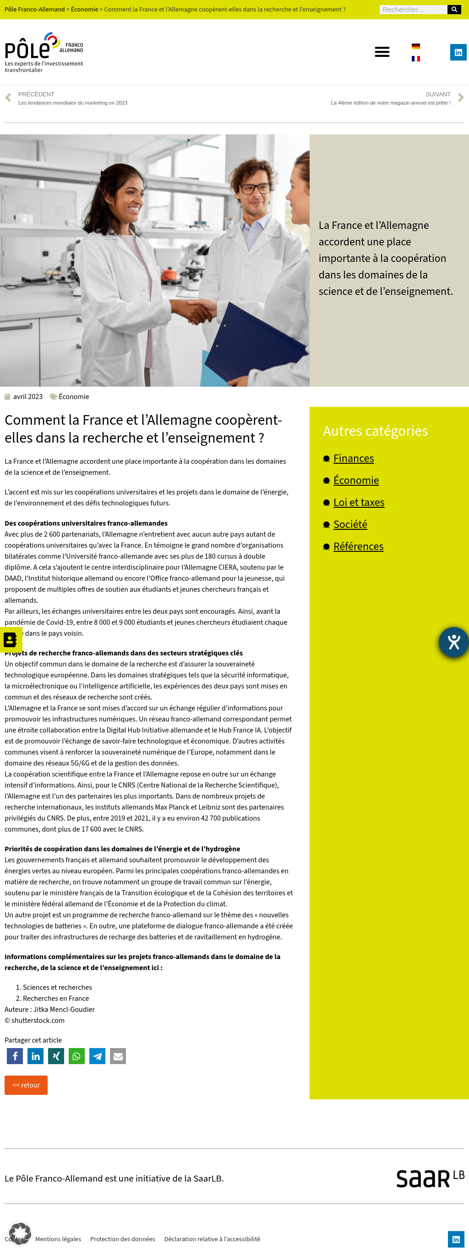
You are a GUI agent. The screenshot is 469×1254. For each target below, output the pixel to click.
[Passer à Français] (416, 58)
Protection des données (122, 1239)
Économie (74, 397)
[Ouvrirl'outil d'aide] (454, 642)
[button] (382, 51)
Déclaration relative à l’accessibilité (212, 1239)
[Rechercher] (454, 9)
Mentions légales (58, 1239)
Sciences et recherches (57, 987)
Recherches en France (56, 998)
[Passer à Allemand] (416, 46)
